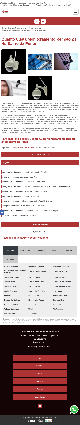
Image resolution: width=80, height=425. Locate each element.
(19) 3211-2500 (16, 148)
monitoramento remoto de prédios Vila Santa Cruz (21, 215)
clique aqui (28, 148)
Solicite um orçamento (40, 154)
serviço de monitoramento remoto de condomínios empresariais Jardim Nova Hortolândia (36, 187)
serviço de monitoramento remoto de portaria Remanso (23, 206)
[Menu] (75, 11)
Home (40, 358)
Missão (40, 373)
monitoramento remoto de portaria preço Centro (20, 177)
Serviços (40, 381)
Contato (40, 389)
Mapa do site (40, 397)
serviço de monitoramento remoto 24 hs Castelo (20, 196)
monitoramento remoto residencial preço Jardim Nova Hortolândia (27, 201)
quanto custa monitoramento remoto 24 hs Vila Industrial (23, 182)
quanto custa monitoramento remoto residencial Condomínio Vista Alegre (30, 211)
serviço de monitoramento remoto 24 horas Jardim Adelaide (25, 172)
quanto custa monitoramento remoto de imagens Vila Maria (24, 191)
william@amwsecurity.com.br (40, 347)
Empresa (40, 366)
